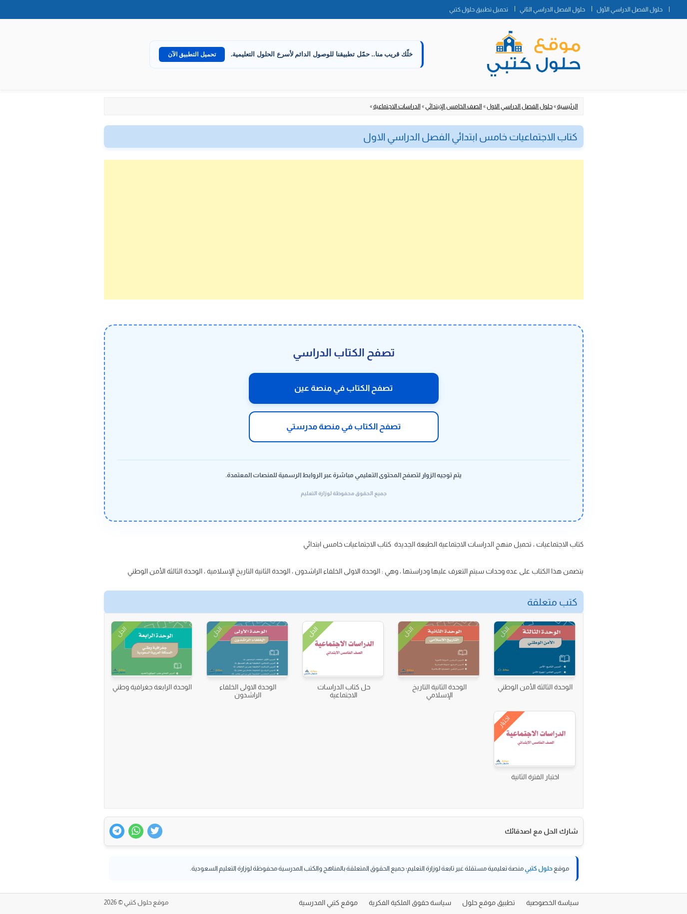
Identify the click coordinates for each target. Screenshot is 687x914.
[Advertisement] (344, 230)
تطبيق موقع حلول (488, 903)
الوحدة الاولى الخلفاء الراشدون (247, 691)
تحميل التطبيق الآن (192, 54)
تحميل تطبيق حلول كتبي (478, 9)
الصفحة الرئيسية (678, 7)
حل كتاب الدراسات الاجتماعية (343, 691)
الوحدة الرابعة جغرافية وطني (152, 687)
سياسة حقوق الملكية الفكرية (410, 903)
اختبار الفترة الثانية (535, 777)
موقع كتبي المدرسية (328, 903)
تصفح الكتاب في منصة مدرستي (343, 426)
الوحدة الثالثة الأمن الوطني (535, 687)
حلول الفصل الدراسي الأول (630, 9)
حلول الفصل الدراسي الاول (520, 106)
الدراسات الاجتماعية (397, 106)
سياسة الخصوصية (552, 903)
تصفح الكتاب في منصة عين (343, 388)
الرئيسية (567, 106)
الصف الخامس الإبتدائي (453, 106)
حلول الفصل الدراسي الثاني (552, 9)
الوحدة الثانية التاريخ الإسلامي (439, 691)
